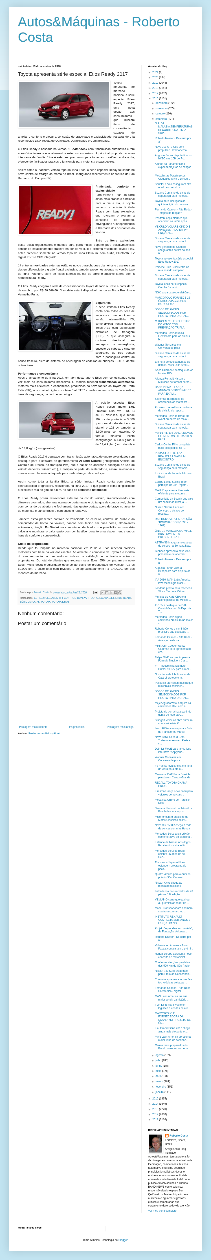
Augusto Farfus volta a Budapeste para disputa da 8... (172, 571)
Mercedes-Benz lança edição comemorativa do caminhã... (173, 835)
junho (159, 1065)
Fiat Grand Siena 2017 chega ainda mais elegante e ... (172, 1030)
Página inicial (77, 726)
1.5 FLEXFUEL (42, 597)
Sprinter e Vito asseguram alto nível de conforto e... (173, 186)
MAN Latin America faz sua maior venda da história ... (172, 998)
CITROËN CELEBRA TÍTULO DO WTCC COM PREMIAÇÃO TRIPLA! (172, 324)
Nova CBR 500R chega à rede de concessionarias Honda (173, 827)
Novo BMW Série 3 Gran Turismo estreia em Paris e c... (172, 740)
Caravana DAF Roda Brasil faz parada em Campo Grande (173, 776)
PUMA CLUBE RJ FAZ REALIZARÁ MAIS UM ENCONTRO (170, 456)
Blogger (123, 1240)
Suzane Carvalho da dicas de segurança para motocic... (172, 194)
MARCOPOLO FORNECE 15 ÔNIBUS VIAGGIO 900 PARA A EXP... (172, 301)
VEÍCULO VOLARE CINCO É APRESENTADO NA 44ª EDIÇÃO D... (172, 230)
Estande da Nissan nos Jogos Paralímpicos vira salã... (173, 844)
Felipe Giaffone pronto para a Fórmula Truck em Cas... (172, 659)
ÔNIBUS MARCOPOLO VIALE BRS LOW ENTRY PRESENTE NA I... (173, 534)
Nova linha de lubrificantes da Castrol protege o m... (172, 676)
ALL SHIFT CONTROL (63, 597)
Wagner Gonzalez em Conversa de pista (168, 759)
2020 (155, 77)
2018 (155, 87)
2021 (155, 72)
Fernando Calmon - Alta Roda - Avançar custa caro (173, 639)
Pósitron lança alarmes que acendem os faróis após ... (172, 220)
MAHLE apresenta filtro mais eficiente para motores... (172, 492)
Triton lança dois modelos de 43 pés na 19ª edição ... (174, 893)
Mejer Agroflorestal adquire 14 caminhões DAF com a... (173, 704)
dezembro (162, 103)
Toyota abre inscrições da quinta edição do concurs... (172, 202)
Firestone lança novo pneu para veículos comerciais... (174, 793)
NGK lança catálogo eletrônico (173, 292)
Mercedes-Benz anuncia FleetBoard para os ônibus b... (172, 336)
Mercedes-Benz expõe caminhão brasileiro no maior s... (174, 620)
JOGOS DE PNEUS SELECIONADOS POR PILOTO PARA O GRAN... (172, 312)
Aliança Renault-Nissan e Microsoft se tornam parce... (173, 380)
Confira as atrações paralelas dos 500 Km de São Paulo (172, 964)
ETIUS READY (123, 597)
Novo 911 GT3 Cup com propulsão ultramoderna (171, 148)
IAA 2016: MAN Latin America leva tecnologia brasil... (172, 581)
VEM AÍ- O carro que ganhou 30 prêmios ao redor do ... (172, 901)
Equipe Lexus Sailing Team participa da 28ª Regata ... (172, 483)
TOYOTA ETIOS (60, 601)
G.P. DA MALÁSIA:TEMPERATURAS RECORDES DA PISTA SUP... (174, 128)
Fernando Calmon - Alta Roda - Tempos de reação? (173, 211)
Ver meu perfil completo (162, 1210)
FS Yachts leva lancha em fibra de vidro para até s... (173, 767)
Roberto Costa (178, 1135)
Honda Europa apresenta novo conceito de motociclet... (173, 955)
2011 (155, 1119)
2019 (155, 82)
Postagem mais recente (33, 726)
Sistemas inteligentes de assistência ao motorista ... (172, 400)
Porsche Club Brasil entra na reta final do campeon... (172, 269)
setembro (161, 119)
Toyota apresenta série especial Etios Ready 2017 (174, 260)
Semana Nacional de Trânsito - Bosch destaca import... (173, 810)
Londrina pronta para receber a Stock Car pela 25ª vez (173, 590)
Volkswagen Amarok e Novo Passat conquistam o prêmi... (174, 947)
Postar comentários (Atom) (45, 733)
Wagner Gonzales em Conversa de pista (168, 346)
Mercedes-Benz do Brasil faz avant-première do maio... (172, 417)
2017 (155, 93)
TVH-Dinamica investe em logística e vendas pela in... (173, 1006)
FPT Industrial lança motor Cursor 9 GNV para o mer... (173, 667)
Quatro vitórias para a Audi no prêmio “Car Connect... (173, 876)
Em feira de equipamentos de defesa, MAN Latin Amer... (172, 363)
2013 (155, 1109)
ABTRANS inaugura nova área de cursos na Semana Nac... (173, 544)
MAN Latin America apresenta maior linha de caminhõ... (173, 1038)
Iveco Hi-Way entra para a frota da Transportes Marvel (173, 730)
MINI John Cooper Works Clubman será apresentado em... (173, 649)
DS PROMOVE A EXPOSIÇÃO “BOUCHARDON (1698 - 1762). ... (173, 522)
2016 (155, 98)
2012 (155, 1114)
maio (159, 1070)
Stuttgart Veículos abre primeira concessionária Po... (174, 722)
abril (158, 1076)
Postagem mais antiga (120, 726)
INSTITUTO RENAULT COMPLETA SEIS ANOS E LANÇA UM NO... (172, 920)
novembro (162, 108)
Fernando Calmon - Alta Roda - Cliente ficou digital (173, 989)
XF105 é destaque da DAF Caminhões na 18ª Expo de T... (173, 608)
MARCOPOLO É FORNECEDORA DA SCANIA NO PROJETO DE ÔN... (173, 1018)
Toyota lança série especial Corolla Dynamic (171, 285)
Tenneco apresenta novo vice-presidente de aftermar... (173, 553)
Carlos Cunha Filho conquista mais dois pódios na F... (172, 446)
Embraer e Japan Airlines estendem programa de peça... (170, 866)
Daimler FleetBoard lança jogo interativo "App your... (173, 750)
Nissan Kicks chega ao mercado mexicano (168, 884)
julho (159, 1060)
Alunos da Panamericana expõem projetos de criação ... (173, 167)
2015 (155, 1098)
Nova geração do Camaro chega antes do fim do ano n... (172, 250)
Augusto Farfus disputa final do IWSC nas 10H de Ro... (173, 157)
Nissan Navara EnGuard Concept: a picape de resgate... (169, 510)
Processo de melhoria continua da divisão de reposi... (173, 409)
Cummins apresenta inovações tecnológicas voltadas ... (173, 981)
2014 (155, 1103)
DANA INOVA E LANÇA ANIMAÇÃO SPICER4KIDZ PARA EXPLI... (173, 390)
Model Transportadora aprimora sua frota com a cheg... (174, 910)
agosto (160, 1055)
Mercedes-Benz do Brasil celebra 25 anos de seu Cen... (170, 854)
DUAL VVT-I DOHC (87, 597)
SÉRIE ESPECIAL (30, 601)
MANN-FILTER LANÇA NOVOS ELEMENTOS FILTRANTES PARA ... (174, 436)
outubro (160, 113)
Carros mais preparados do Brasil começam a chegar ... (173, 1047)
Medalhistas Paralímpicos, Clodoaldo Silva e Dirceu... (172, 177)
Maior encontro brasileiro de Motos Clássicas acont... (171, 818)
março (160, 1081)
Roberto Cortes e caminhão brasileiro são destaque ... (172, 630)
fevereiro (161, 1086)
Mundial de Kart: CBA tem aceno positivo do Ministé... (173, 598)
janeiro (160, 1092)
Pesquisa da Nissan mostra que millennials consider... (174, 684)
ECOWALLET (106, 597)
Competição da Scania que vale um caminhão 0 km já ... (174, 500)
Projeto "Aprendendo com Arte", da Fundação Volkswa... (174, 930)
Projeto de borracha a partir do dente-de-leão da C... (173, 713)
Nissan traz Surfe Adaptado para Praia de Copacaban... (173, 972)
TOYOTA (46, 601)
